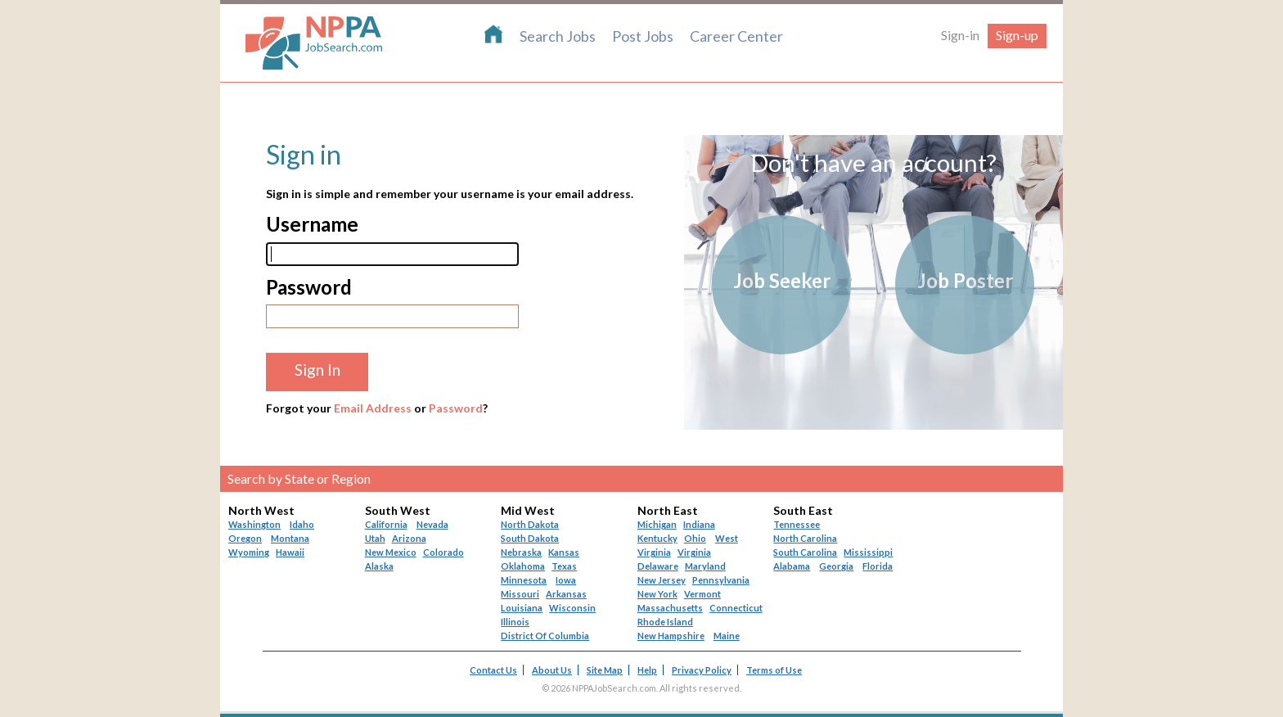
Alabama (791, 566)
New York (657, 593)
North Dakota (530, 524)
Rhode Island (665, 621)
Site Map (605, 670)
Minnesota (524, 580)
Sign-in (960, 35)
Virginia (694, 552)
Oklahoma (523, 566)
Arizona (409, 538)
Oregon (245, 538)
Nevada (432, 524)
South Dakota (530, 538)
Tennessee (796, 524)
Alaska (379, 566)
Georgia (836, 566)
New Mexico (390, 552)
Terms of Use (774, 670)
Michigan (657, 524)
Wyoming (248, 552)
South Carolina (805, 552)
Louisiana (521, 607)
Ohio (695, 538)
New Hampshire (671, 635)
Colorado (443, 552)
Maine (727, 635)
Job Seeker (782, 280)
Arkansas (566, 593)
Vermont (702, 593)
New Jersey (661, 580)
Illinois (515, 621)
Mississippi (868, 552)
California (386, 524)
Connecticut (736, 607)
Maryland (705, 566)
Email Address (373, 408)
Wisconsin (572, 607)
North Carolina (805, 538)
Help (647, 670)
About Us (552, 670)
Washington (254, 524)
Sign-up (1017, 35)
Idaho (302, 524)
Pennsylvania (721, 580)
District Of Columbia (545, 635)
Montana (290, 538)
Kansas (563, 552)
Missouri (520, 593)
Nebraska (521, 552)
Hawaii (290, 552)
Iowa (566, 580)
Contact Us (493, 670)
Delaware (657, 566)
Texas (564, 566)
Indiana (699, 524)
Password (456, 408)
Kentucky (657, 538)
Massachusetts (670, 607)
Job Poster (965, 280)
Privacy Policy (702, 670)
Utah (375, 538)
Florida (877, 566)
